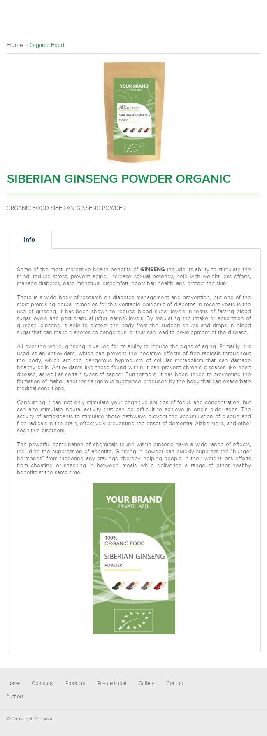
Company (42, 683)
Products (75, 683)
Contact (175, 683)
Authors (15, 696)
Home (13, 683)
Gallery (146, 683)
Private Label (111, 683)
